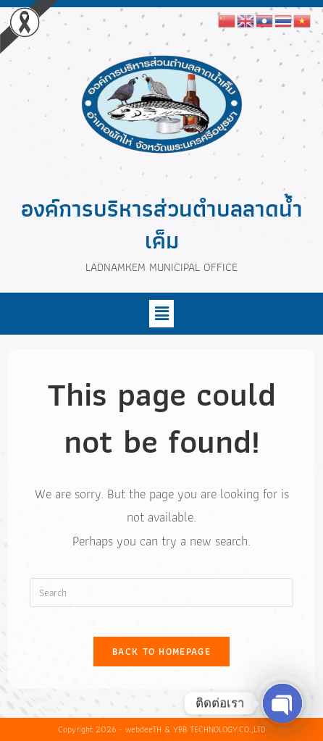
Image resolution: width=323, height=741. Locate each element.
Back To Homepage (161, 651)
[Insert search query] (161, 592)
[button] (161, 313)
